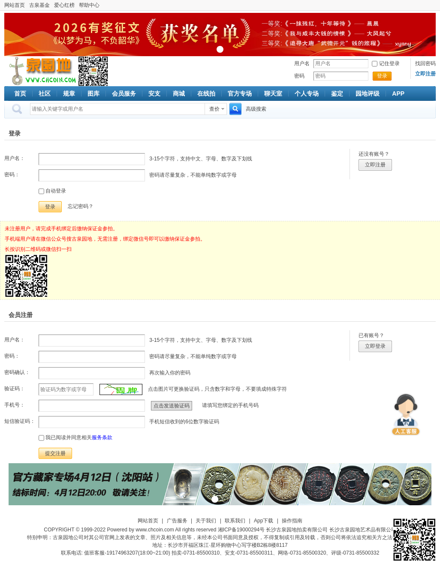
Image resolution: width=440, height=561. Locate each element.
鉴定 (337, 93)
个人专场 (307, 93)
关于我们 (206, 521)
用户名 (302, 63)
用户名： (14, 158)
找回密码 (425, 63)
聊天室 (273, 93)
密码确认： (17, 372)
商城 (179, 93)
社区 (45, 93)
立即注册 (375, 165)
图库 (93, 93)
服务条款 (102, 437)
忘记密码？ (80, 206)
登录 (382, 76)
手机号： (14, 405)
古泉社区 (41, 71)
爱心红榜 (64, 5)
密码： (12, 175)
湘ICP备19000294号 (241, 530)
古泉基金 (39, 5)
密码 (299, 76)
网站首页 (14, 5)
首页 (20, 93)
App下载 (263, 521)
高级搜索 (256, 109)
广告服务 (177, 521)
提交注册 (55, 453)
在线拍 (206, 93)
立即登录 (375, 346)
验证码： (14, 389)
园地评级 (368, 93)
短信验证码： (19, 421)
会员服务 (124, 93)
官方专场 (240, 93)
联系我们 (235, 521)
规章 (69, 93)
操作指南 (292, 521)
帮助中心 (89, 5)
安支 (154, 93)
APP (398, 93)
